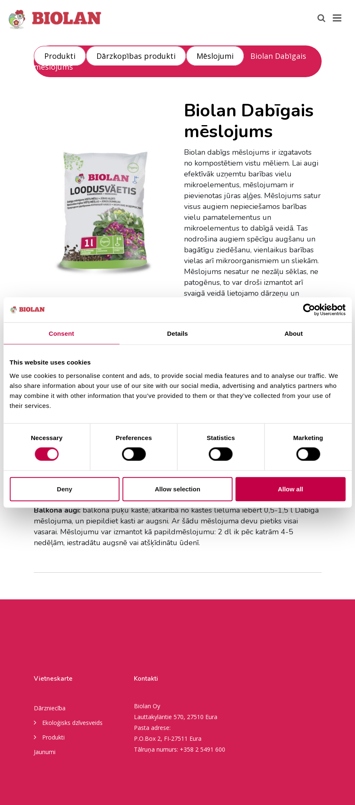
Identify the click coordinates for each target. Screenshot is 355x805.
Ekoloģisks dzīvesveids (68, 722)
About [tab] (294, 333)
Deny (64, 488)
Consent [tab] (61, 333)
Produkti (60, 56)
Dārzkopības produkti (136, 56)
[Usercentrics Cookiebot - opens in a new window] (308, 310)
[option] (102, 205)
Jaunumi (44, 752)
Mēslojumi (215, 56)
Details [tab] (177, 333)
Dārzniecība (49, 708)
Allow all (290, 488)
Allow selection (177, 488)
